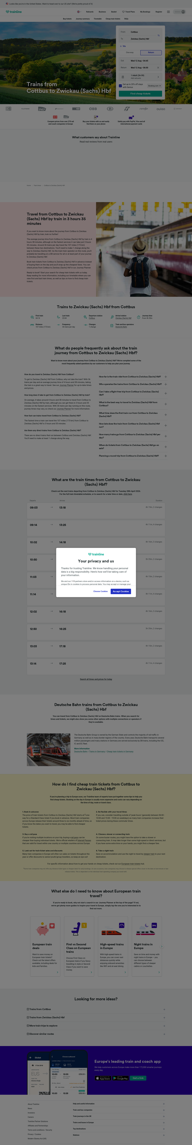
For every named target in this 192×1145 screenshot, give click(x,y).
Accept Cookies (121, 591)
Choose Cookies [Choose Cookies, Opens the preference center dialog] (100, 591)
